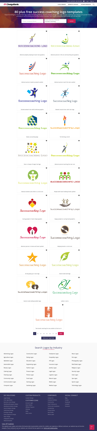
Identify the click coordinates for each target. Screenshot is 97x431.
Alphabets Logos (8, 360)
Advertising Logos (8, 353)
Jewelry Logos (53, 367)
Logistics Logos (53, 374)
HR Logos (51, 360)
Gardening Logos (31, 385)
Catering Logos (8, 371)
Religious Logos (76, 367)
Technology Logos (77, 385)
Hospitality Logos (53, 357)
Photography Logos (77, 360)
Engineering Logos (31, 364)
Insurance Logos (53, 364)
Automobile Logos (9, 364)
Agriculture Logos (8, 357)
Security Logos (76, 371)
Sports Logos (75, 381)
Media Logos (52, 381)
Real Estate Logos (76, 364)
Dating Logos (29, 357)
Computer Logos (8, 385)
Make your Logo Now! (48, 338)
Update (71, 21)
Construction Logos (31, 353)
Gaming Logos (30, 381)
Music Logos (75, 353)
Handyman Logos (54, 353)
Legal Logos (52, 371)
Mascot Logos (52, 378)
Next (61, 333)
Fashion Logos (30, 367)
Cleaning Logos (8, 374)
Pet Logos (74, 357)
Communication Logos (10, 381)
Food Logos (29, 378)
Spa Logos (74, 378)
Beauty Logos (7, 367)
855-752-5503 (79, 1)
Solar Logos (75, 374)
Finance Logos (30, 371)
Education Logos (30, 360)
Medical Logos (53, 385)
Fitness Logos (30, 374)
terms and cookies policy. (51, 428)
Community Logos (9, 378)
